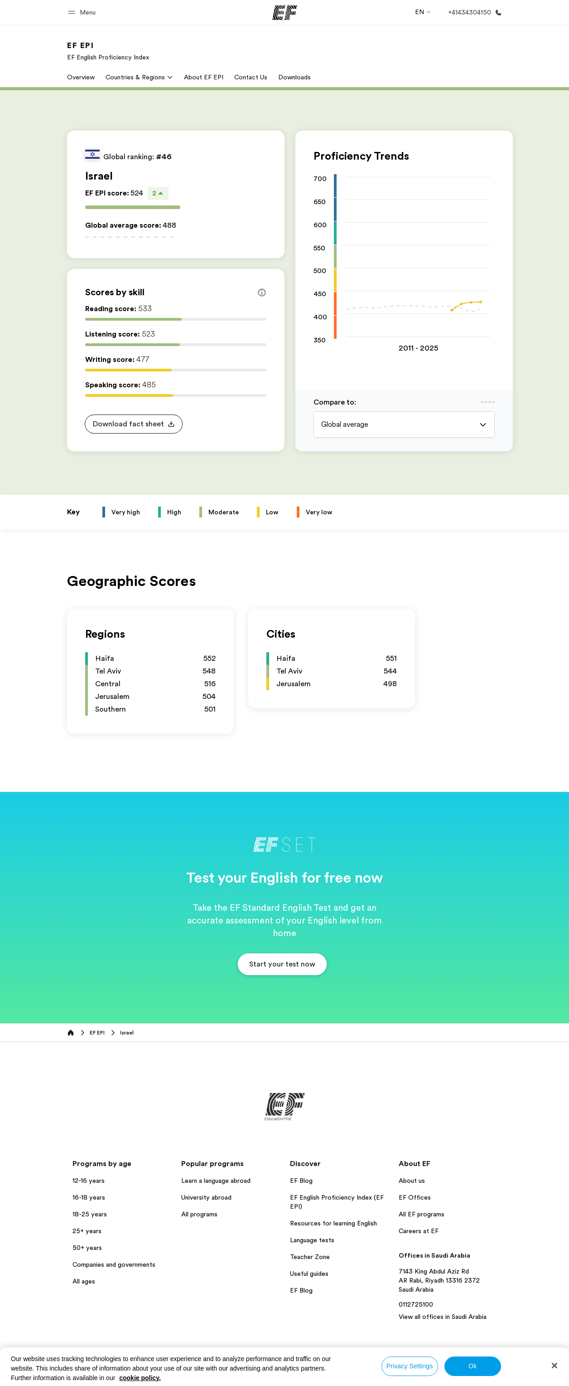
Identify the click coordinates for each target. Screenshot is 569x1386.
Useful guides (309, 1273)
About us (412, 1180)
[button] (83, 12)
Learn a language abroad (216, 1180)
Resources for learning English (333, 1223)
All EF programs (421, 1214)
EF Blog (301, 1180)
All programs (199, 1214)
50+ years (87, 1247)
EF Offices (415, 1197)
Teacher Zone (310, 1256)
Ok (472, 1366)
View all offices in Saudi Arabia (443, 1316)
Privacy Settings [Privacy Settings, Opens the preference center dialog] (409, 1366)
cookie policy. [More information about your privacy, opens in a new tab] (140, 1377)
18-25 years (89, 1214)
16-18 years (88, 1197)
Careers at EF (419, 1231)
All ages (83, 1281)
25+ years (86, 1231)
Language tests (312, 1240)
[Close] (554, 1366)
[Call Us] (473, 12)
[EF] (284, 12)
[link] (108, 51)
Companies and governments (113, 1264)
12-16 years (88, 1180)
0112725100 (416, 1304)
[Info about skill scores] (261, 292)
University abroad (206, 1197)
